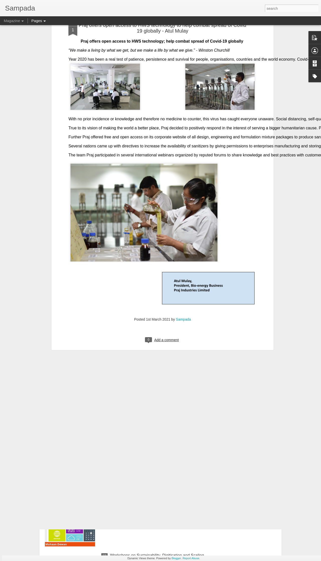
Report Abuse (191, 558)
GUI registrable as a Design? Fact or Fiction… (151, 498)
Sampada (183, 270)
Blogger (176, 558)
